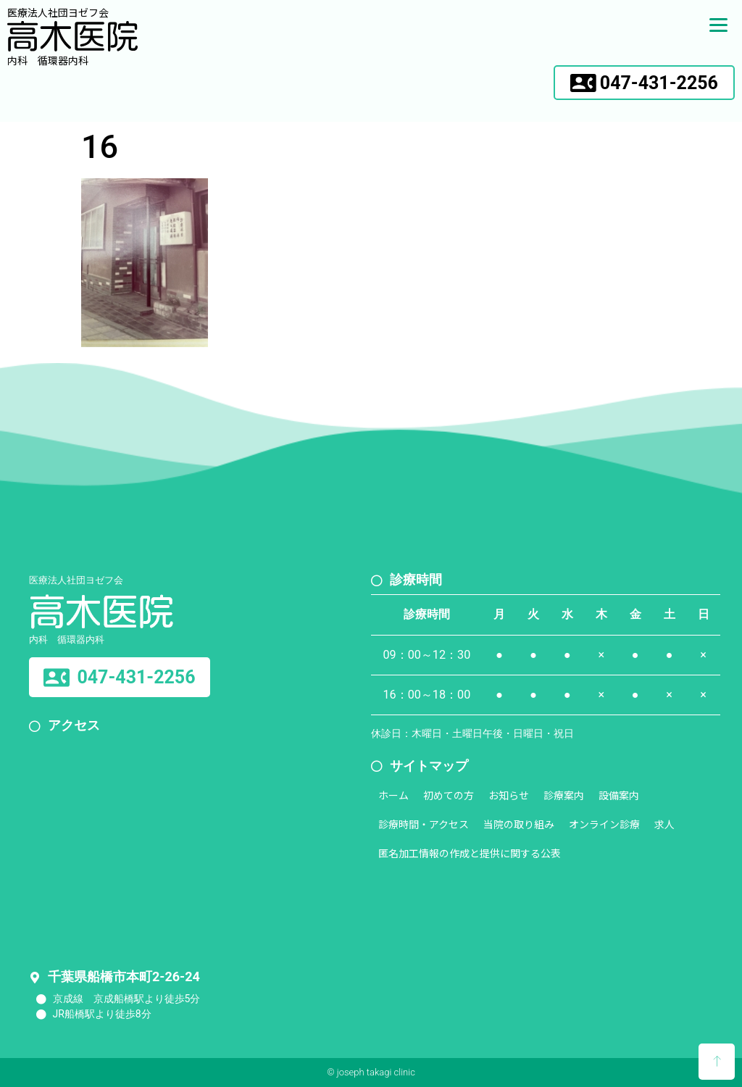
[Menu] (718, 23)
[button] (644, 82)
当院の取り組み (518, 824)
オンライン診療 (604, 824)
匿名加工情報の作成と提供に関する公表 (469, 853)
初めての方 (448, 795)
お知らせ (508, 795)
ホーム (393, 795)
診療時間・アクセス (423, 824)
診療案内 (563, 795)
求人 (664, 824)
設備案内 (619, 795)
